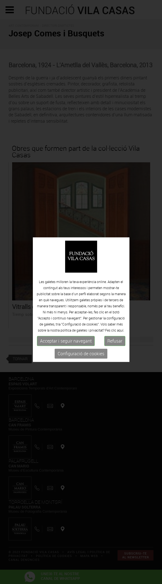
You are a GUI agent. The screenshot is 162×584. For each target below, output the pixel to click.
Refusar (114, 343)
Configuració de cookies (81, 356)
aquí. (120, 332)
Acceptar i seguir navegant (66, 343)
